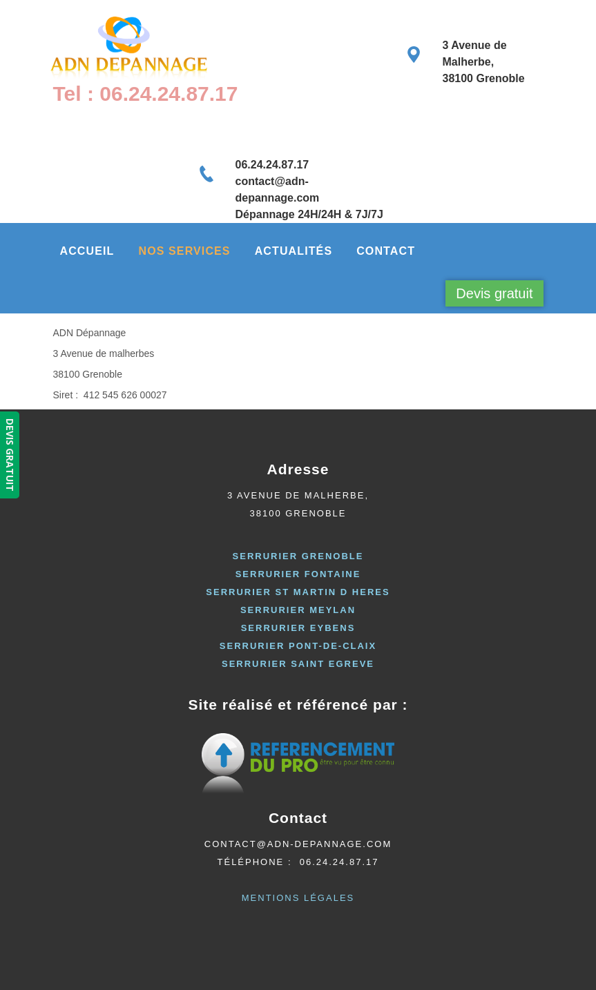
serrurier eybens (298, 628)
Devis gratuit (494, 293)
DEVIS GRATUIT (10, 455)
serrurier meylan (298, 610)
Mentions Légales (298, 898)
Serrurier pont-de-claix (298, 646)
